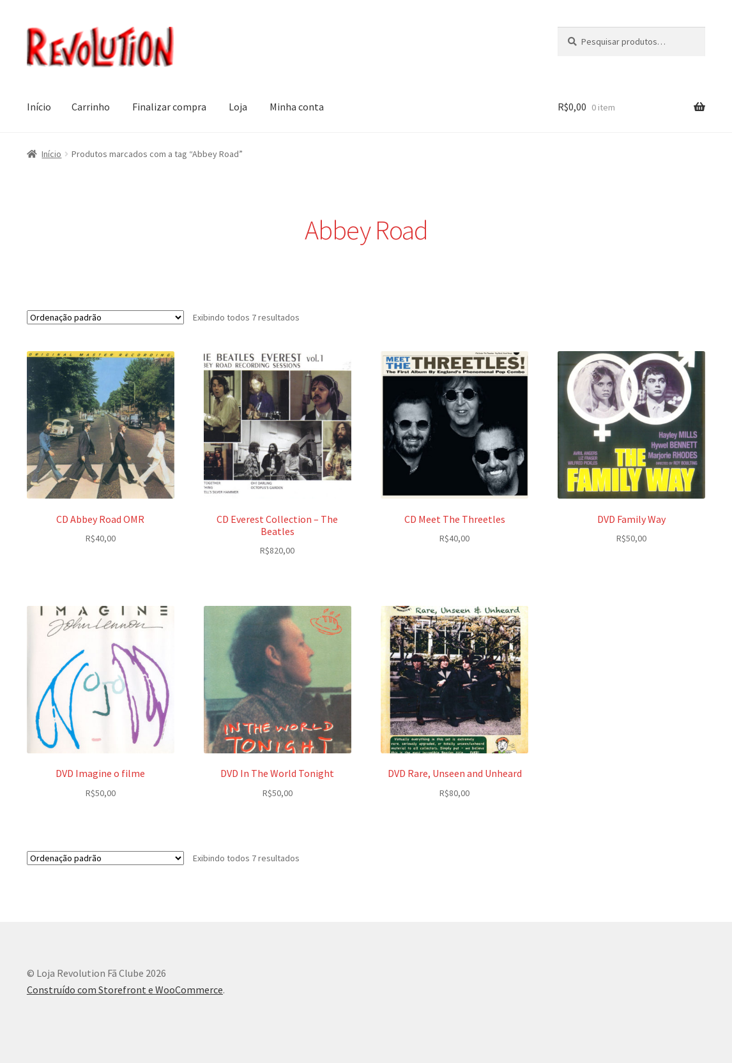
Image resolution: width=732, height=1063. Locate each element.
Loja (238, 106)
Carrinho (91, 106)
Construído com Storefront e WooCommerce (125, 989)
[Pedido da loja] (105, 317)
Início (39, 106)
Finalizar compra (169, 106)
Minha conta (297, 106)
